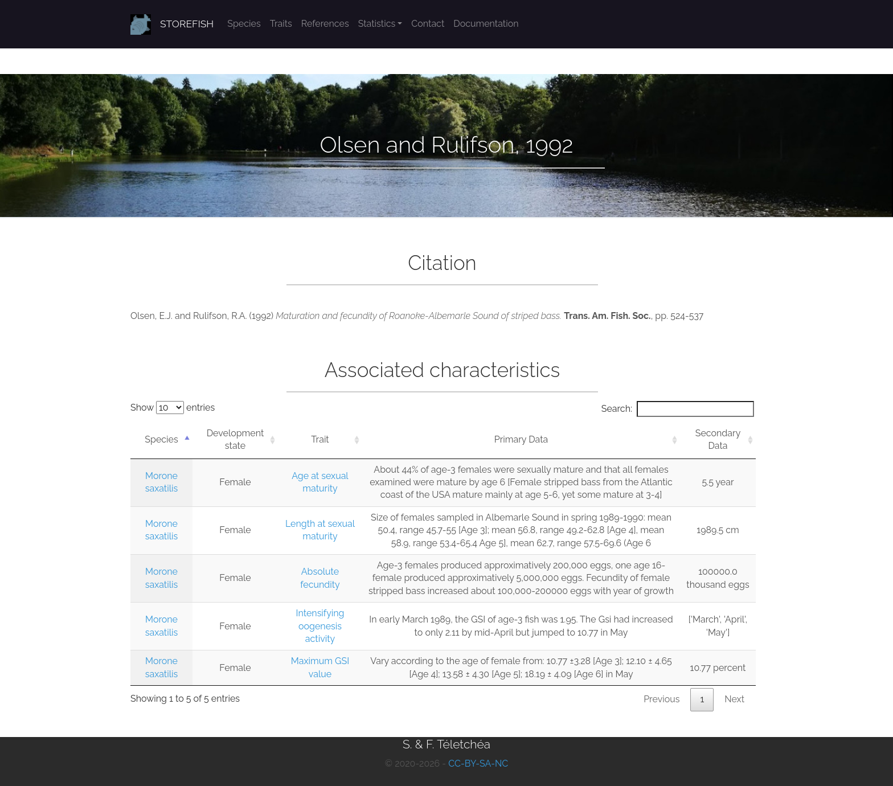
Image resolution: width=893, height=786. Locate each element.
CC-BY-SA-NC (478, 763)
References (325, 23)
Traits (281, 23)
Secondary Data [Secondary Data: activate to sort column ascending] (718, 439)
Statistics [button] (377, 23)
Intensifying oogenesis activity (320, 626)
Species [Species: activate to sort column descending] (161, 439)
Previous (661, 699)
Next (734, 699)
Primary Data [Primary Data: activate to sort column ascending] (521, 439)
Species (243, 23)
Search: (677, 409)
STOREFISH (187, 24)
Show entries (172, 407)
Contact (427, 23)
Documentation (485, 23)
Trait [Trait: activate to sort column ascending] (320, 439)
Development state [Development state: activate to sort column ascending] (235, 439)
